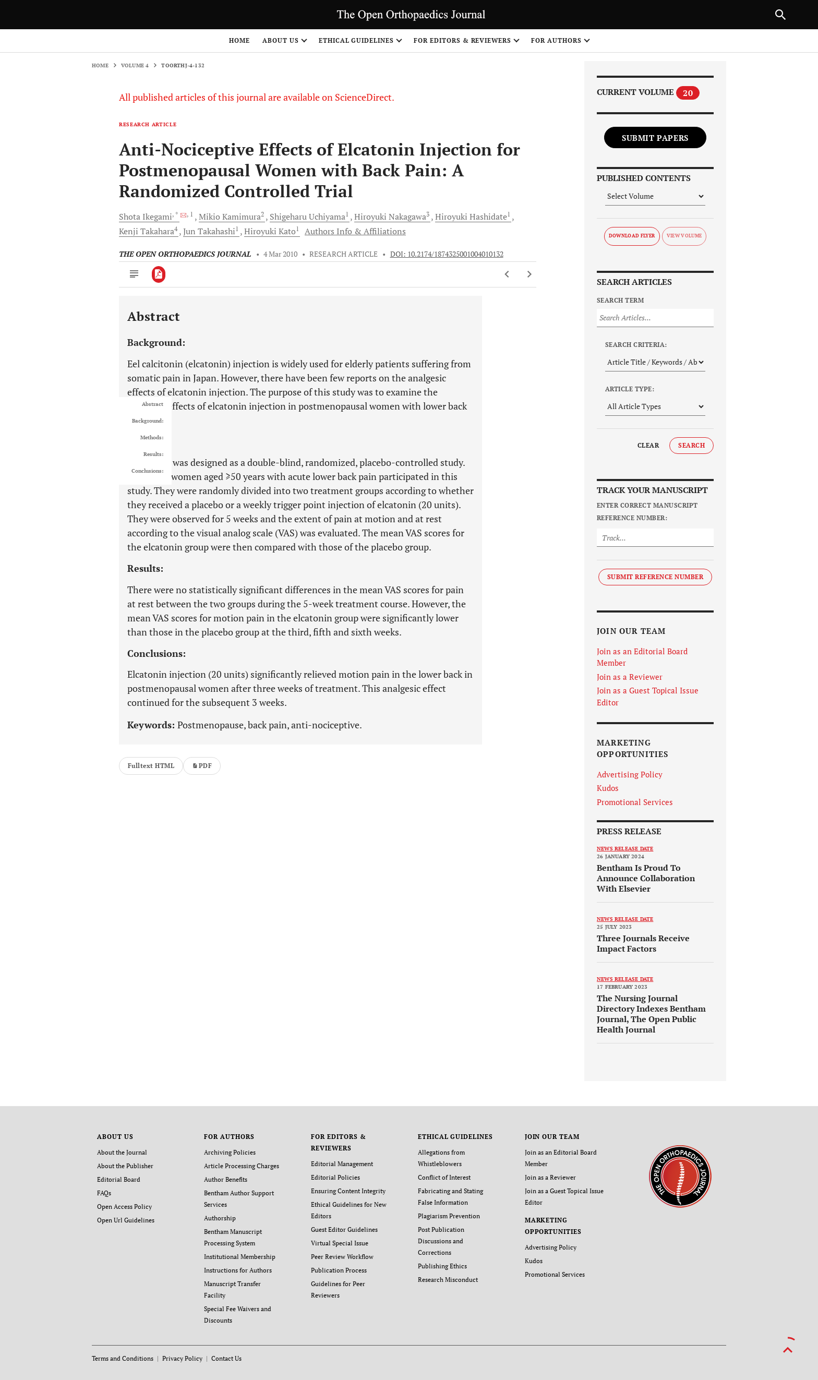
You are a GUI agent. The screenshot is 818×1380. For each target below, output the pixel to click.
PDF (202, 766)
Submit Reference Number (655, 577)
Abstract (152, 404)
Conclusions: (147, 471)
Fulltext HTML (151, 766)
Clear (648, 445)
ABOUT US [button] (280, 40)
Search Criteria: (636, 345)
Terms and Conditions (122, 1358)
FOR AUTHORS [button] (556, 40)
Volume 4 (135, 65)
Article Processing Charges (241, 1166)
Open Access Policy (124, 1206)
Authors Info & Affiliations (355, 231)
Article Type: (629, 389)
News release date (625, 848)
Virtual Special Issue (339, 1243)
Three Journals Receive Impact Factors (643, 943)
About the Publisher (125, 1166)
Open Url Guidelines (125, 1220)
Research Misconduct (448, 1279)
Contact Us (226, 1358)
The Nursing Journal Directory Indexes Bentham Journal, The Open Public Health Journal (651, 1013)
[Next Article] (529, 274)
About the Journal (122, 1152)
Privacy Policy (182, 1358)
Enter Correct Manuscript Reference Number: (647, 511)
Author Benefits (225, 1179)
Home (239, 40)
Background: (147, 421)
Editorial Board (118, 1179)
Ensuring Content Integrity (348, 1191)
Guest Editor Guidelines (344, 1229)
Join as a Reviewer (630, 676)
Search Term (620, 300)
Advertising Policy (630, 774)
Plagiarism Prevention (449, 1216)
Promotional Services (635, 802)
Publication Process (339, 1270)
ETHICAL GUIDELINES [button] (356, 40)
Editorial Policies (335, 1177)
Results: (153, 454)
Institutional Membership (239, 1257)
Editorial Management (342, 1164)
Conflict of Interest (444, 1177)
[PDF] (159, 274)
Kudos (608, 788)
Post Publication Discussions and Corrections (441, 1241)
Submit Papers (655, 138)
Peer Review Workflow (342, 1257)
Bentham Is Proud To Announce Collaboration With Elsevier (646, 878)
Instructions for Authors (238, 1270)
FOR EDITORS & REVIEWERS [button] (462, 40)
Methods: (151, 438)
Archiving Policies (230, 1152)
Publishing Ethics (442, 1266)
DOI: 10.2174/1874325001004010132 (446, 254)
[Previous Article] (507, 274)
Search (691, 445)
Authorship (220, 1218)
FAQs (104, 1193)
